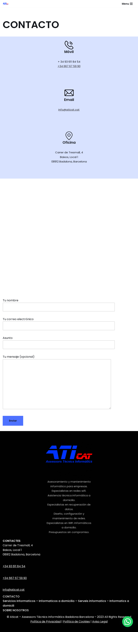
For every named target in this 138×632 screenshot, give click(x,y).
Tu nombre (59, 303)
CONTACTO (11, 596)
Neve (46, 628)
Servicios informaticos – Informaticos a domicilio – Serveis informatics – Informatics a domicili (66, 603)
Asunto (59, 341)
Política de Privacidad (45, 621)
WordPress (87, 628)
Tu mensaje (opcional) (57, 382)
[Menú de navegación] (127, 4)
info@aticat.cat (69, 109)
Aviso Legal (100, 621)
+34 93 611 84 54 (14, 566)
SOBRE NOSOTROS (16, 610)
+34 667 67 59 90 (69, 66)
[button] (127, 621)
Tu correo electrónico (59, 322)
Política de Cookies (76, 621)
